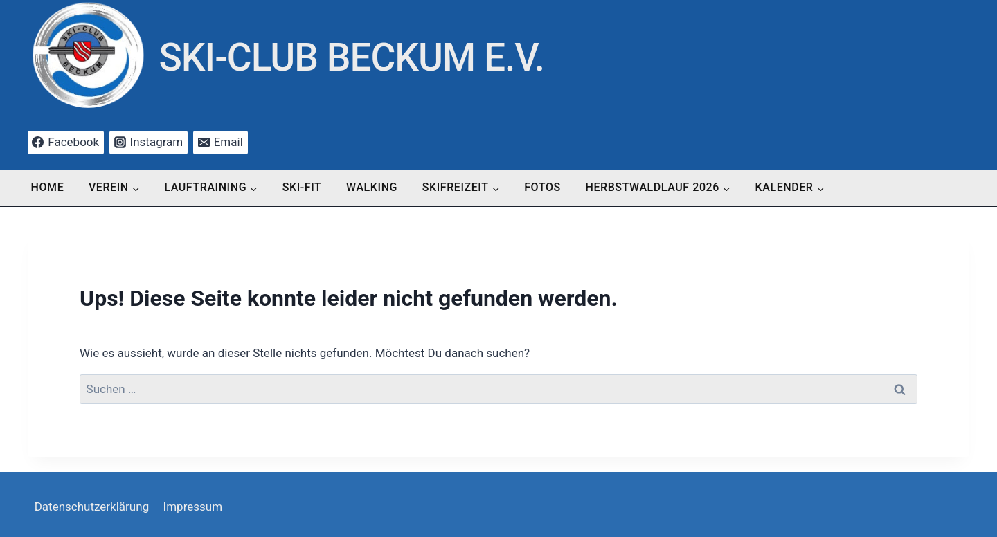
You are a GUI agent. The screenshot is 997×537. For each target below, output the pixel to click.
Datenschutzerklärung (92, 506)
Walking (371, 187)
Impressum (193, 506)
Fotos (542, 187)
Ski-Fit (302, 187)
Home (47, 187)
